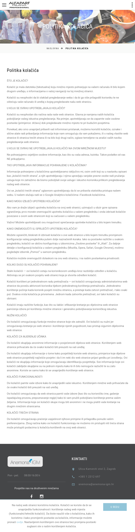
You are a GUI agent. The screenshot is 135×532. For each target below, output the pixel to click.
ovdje (20, 522)
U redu (115, 507)
